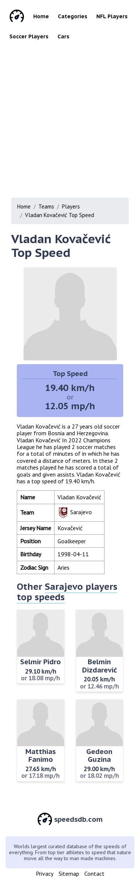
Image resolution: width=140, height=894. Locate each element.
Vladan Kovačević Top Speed (59, 215)
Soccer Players (29, 36)
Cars (63, 36)
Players (71, 206)
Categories (72, 16)
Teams (46, 206)
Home (41, 16)
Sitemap (69, 873)
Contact (94, 873)
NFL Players (112, 16)
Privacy (44, 873)
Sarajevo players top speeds (67, 592)
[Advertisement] (70, 117)
